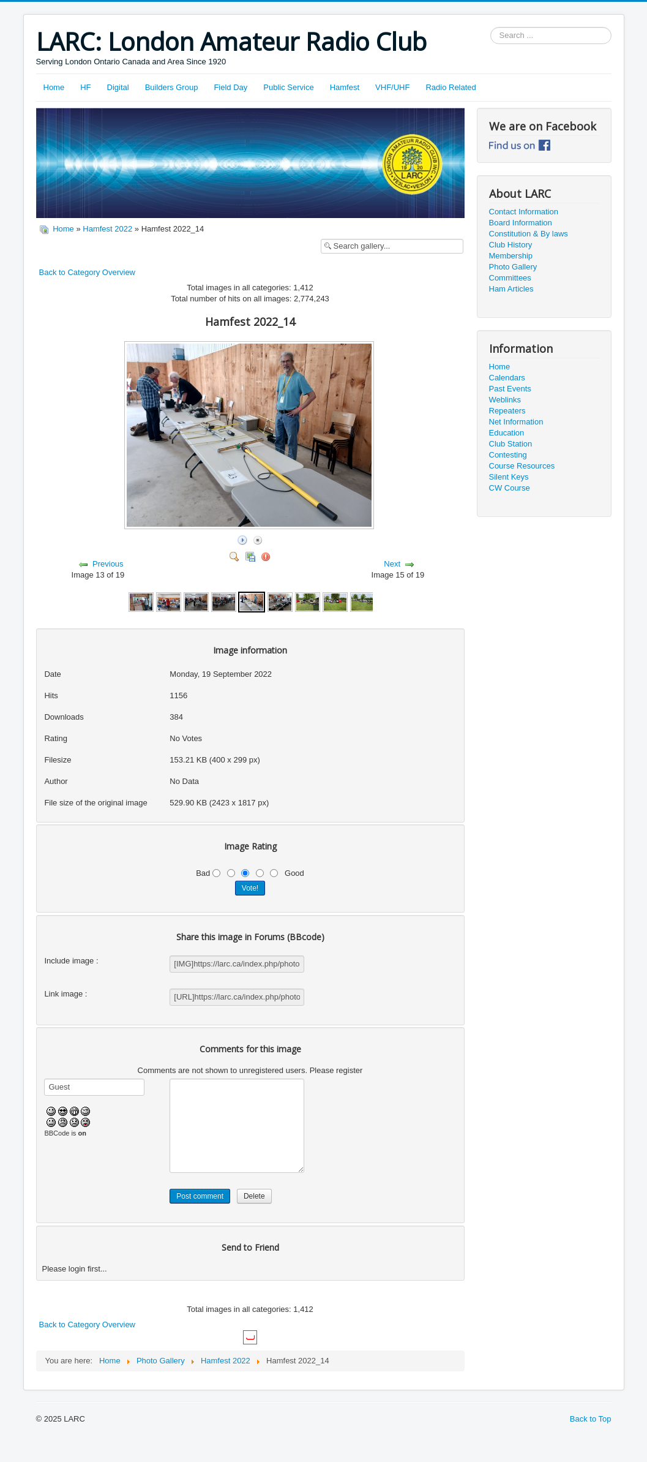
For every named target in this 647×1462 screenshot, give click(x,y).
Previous (108, 563)
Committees (510, 277)
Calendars (507, 377)
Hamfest (344, 87)
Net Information (516, 421)
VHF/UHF (392, 87)
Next (392, 563)
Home (54, 87)
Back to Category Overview (87, 272)
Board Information (520, 222)
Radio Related (450, 87)
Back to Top (590, 1418)
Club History (511, 244)
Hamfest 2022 (107, 228)
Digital (118, 87)
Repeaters (507, 410)
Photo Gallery (513, 266)
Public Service (288, 87)
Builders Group (171, 87)
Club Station (511, 443)
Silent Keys (509, 476)
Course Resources (522, 465)
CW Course (509, 487)
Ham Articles (511, 288)
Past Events (510, 388)
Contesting (508, 454)
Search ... (490, 27)
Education (507, 432)
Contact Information (523, 211)
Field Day (230, 87)
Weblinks (505, 399)
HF (85, 87)
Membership (511, 255)
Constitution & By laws (528, 233)
